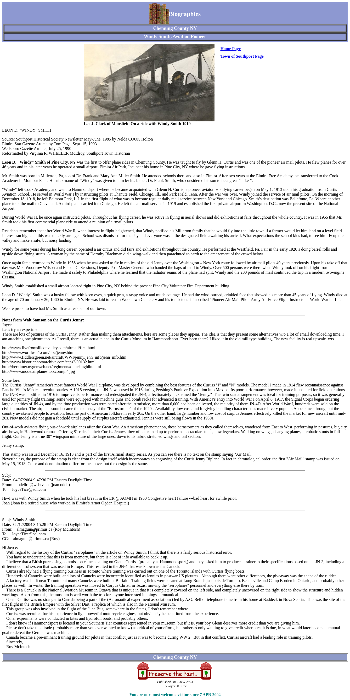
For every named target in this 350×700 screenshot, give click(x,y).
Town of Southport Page (241, 56)
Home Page (230, 48)
